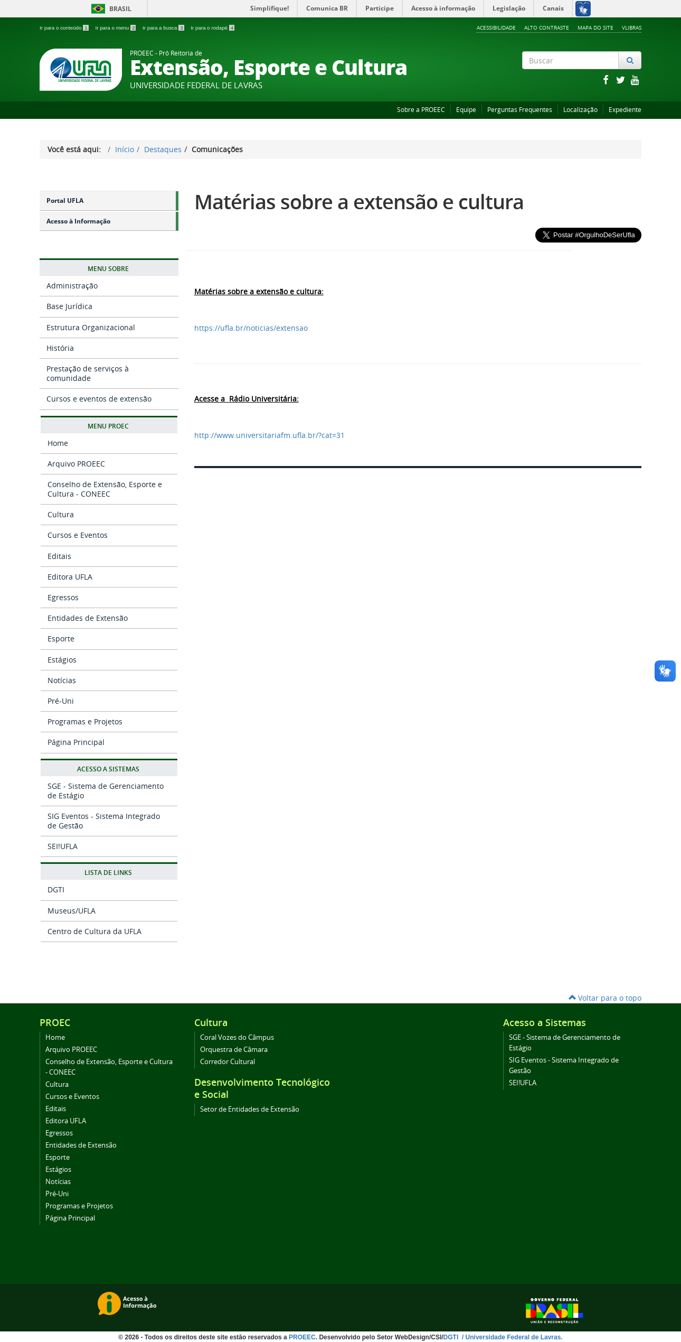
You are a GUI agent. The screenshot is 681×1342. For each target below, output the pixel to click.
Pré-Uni (61, 701)
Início (124, 149)
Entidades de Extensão (88, 618)
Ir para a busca (164, 28)
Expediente (625, 109)
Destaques (163, 149)
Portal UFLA (64, 200)
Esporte (61, 638)
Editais (59, 556)
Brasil (109, 8)
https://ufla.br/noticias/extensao (251, 328)
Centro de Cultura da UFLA (94, 931)
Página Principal (76, 742)
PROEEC (302, 1337)
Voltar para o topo (605, 998)
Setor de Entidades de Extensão (249, 1109)
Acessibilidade (496, 27)
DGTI (56, 889)
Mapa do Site (595, 27)
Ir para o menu (116, 28)
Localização (580, 109)
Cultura (61, 514)
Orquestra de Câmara (234, 1049)
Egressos (63, 597)
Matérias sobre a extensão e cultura (359, 201)
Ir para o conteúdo (65, 28)
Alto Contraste (546, 27)
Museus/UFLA (72, 911)
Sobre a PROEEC (421, 109)
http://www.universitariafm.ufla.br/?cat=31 (269, 435)
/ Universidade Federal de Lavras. (511, 1337)
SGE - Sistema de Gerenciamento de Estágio (106, 790)
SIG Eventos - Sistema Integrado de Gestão (104, 821)
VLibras (631, 27)
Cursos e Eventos (78, 535)
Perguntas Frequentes (519, 109)
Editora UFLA (70, 577)
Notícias (62, 680)
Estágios (62, 660)
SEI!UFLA (63, 846)
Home (58, 443)
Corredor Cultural (227, 1061)
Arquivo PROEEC (76, 464)
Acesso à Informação (78, 221)
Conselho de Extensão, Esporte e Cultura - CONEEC (105, 489)
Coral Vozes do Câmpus (237, 1037)
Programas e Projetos (85, 721)
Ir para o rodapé (212, 28)
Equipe (466, 109)
